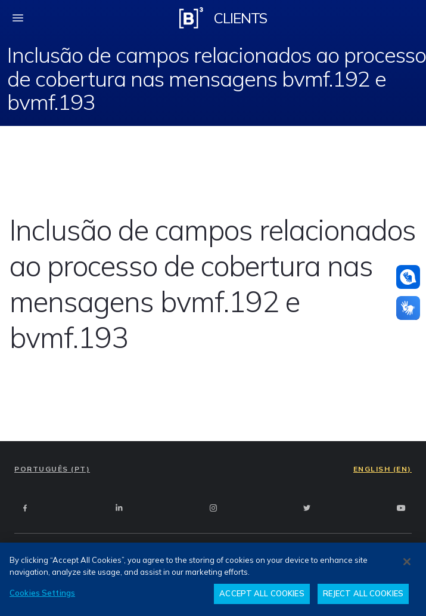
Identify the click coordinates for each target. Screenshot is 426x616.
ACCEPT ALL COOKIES (261, 593)
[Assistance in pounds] (408, 277)
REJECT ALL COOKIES (363, 593)
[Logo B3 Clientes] (191, 18)
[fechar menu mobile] (18, 18)
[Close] (407, 562)
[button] (408, 277)
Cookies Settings (42, 592)
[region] (213, 579)
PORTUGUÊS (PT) (52, 468)
